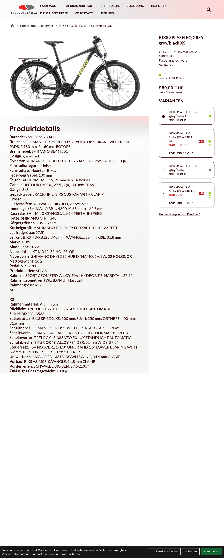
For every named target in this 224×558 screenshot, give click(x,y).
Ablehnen (191, 551)
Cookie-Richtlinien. (70, 554)
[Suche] (209, 9)
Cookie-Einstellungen (164, 551)
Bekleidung (135, 6)
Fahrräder (49, 6)
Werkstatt (84, 13)
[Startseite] (12, 25)
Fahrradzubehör (78, 6)
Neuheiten (159, 6)
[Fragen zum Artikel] (186, 214)
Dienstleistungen (54, 13)
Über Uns (107, 13)
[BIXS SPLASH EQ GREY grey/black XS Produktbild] (75, 73)
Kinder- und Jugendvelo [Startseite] (36, 25)
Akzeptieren (211, 551)
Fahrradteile (109, 6)
